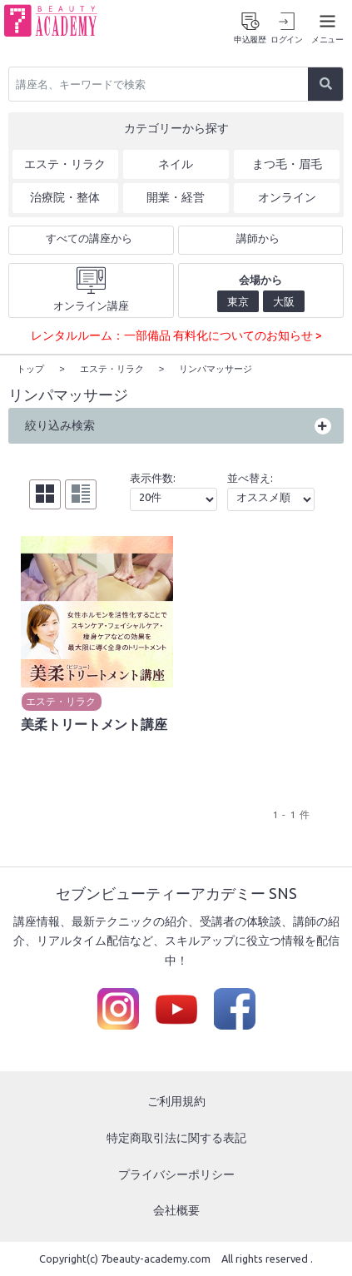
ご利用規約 (176, 1100)
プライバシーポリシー (176, 1173)
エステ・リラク (61, 700)
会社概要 (176, 1209)
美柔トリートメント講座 (94, 723)
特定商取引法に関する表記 (176, 1137)
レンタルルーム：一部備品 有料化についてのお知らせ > (176, 335)
